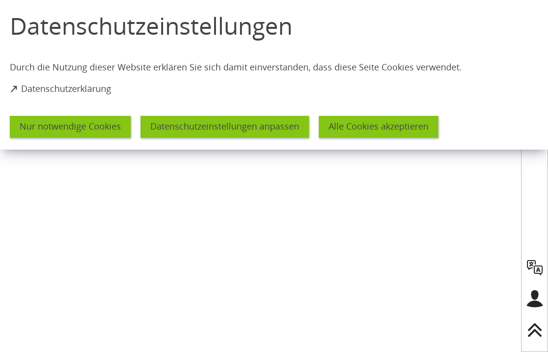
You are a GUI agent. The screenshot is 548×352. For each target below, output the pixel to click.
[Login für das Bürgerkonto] (535, 298)
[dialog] (274, 75)
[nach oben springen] (535, 330)
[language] (535, 267)
